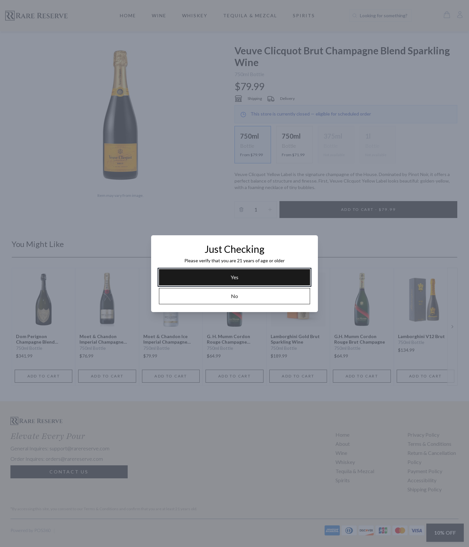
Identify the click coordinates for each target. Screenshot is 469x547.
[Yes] (234, 277)
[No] (234, 296)
